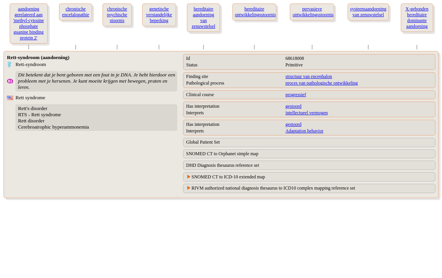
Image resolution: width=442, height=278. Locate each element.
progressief (296, 94)
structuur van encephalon (309, 76)
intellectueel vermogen (307, 112)
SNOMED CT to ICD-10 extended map (228, 177)
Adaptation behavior (304, 131)
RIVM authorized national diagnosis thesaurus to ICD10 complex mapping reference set (273, 188)
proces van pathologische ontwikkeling (322, 83)
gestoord (293, 106)
